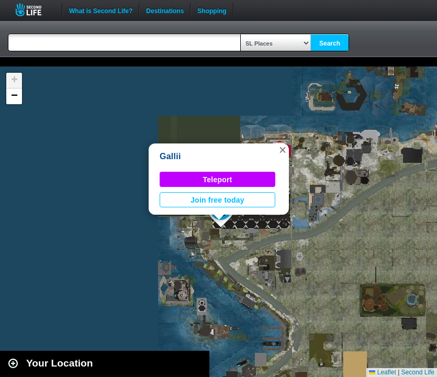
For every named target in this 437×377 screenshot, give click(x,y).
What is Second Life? (100, 10)
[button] (282, 149)
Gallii (170, 156)
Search (329, 43)
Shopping (211, 10)
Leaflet (382, 372)
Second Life (34, 10)
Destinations (165, 10)
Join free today (217, 200)
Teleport (217, 179)
